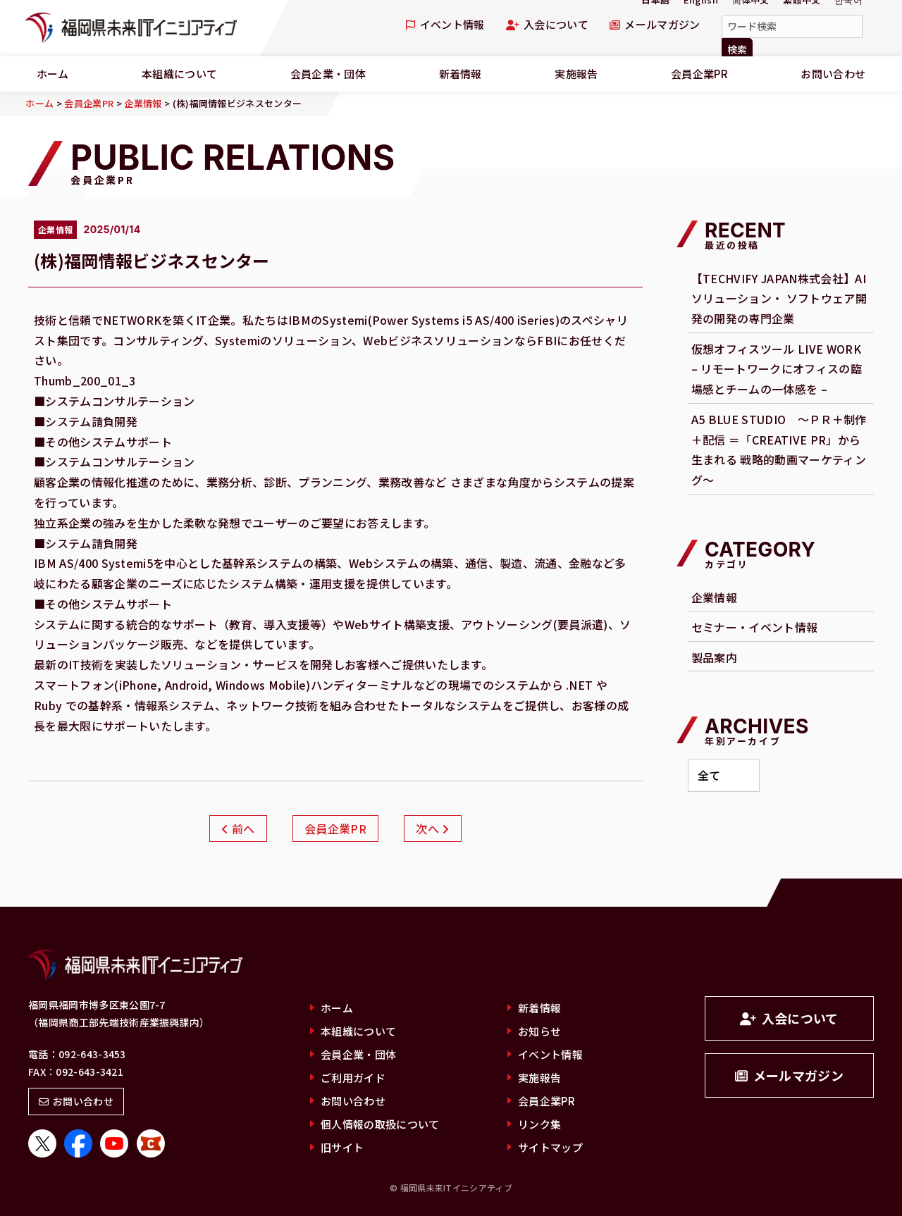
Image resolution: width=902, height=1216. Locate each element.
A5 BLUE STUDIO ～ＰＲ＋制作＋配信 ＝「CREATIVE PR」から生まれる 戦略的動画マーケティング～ (779, 449)
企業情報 (714, 597)
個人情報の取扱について (380, 1124)
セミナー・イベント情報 (754, 627)
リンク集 (539, 1124)
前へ (237, 828)
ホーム (337, 1007)
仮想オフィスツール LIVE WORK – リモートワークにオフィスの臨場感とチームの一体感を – (776, 369)
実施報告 (576, 73)
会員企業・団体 (328, 73)
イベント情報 (445, 24)
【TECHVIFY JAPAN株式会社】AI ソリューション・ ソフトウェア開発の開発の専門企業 (779, 299)
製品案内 (714, 657)
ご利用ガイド (353, 1077)
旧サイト (342, 1147)
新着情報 (460, 73)
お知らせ (539, 1031)
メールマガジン (655, 24)
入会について (547, 24)
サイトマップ (550, 1147)
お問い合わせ (76, 1101)
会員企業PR (699, 73)
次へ (432, 828)
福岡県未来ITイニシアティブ (131, 28)
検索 (737, 49)
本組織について (179, 73)
